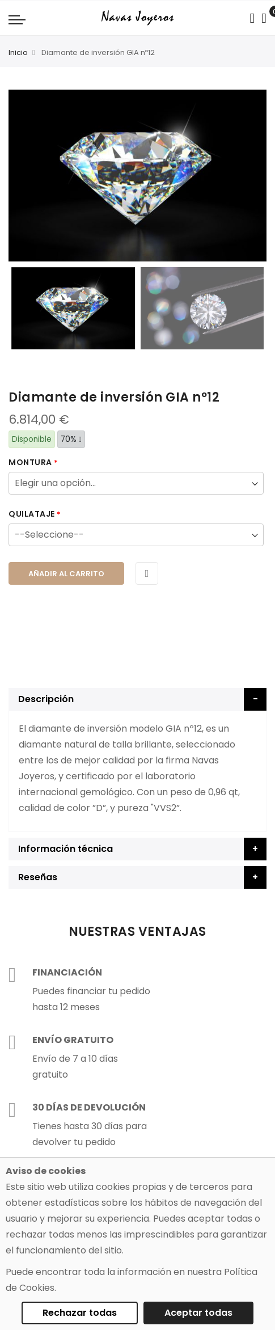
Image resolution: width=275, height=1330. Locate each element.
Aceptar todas (198, 1312)
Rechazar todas (80, 1312)
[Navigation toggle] (17, 19)
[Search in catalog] (252, 18)
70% (71, 439)
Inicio (18, 52)
